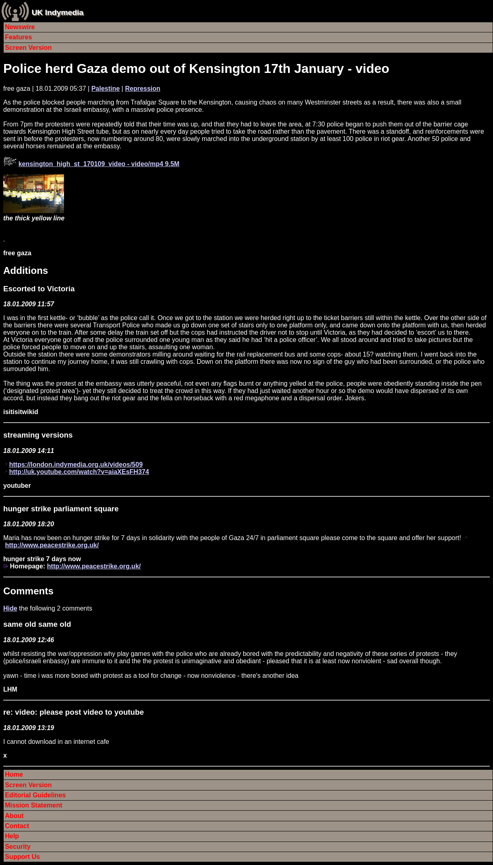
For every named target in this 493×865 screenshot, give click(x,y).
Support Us (22, 856)
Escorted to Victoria (39, 288)
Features (18, 37)
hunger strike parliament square (61, 508)
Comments (28, 590)
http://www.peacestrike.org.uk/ (51, 545)
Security (17, 846)
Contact (17, 825)
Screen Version (28, 47)
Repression (142, 88)
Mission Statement (33, 805)
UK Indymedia (57, 12)
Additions (25, 270)
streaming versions (38, 435)
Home (14, 774)
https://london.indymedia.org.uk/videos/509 (76, 464)
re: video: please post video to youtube (73, 712)
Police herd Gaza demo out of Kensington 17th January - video (196, 68)
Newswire (20, 26)
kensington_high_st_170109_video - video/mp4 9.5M (98, 163)
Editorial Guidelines (35, 795)
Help (12, 836)
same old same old (37, 624)
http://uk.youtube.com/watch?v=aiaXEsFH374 (79, 471)
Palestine (105, 88)
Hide (10, 608)
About (14, 815)
